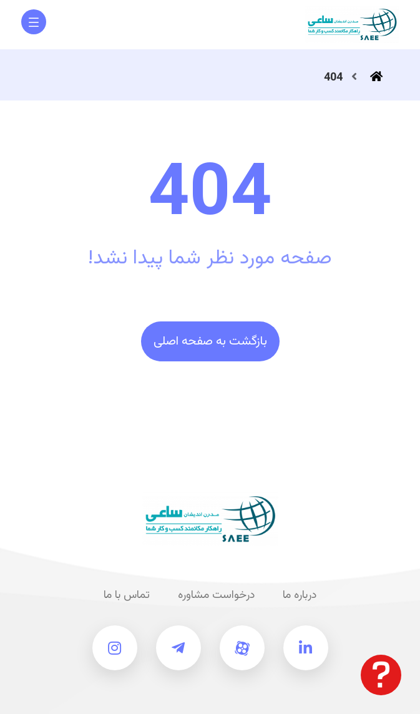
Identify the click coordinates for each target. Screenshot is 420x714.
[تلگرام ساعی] (178, 647)
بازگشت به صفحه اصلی (210, 341)
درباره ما (299, 595)
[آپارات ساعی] (242, 647)
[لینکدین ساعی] (305, 647)
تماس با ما (127, 595)
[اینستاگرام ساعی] (114, 647)
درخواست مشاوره (216, 595)
